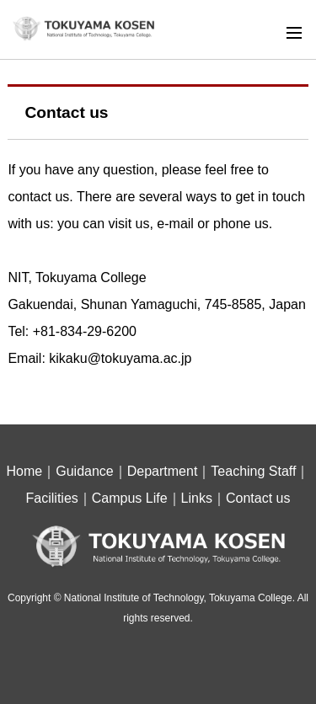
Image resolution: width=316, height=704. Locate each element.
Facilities (52, 498)
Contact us (258, 498)
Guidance (85, 471)
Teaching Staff (253, 471)
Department (162, 471)
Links (196, 498)
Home (25, 471)
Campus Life (130, 498)
